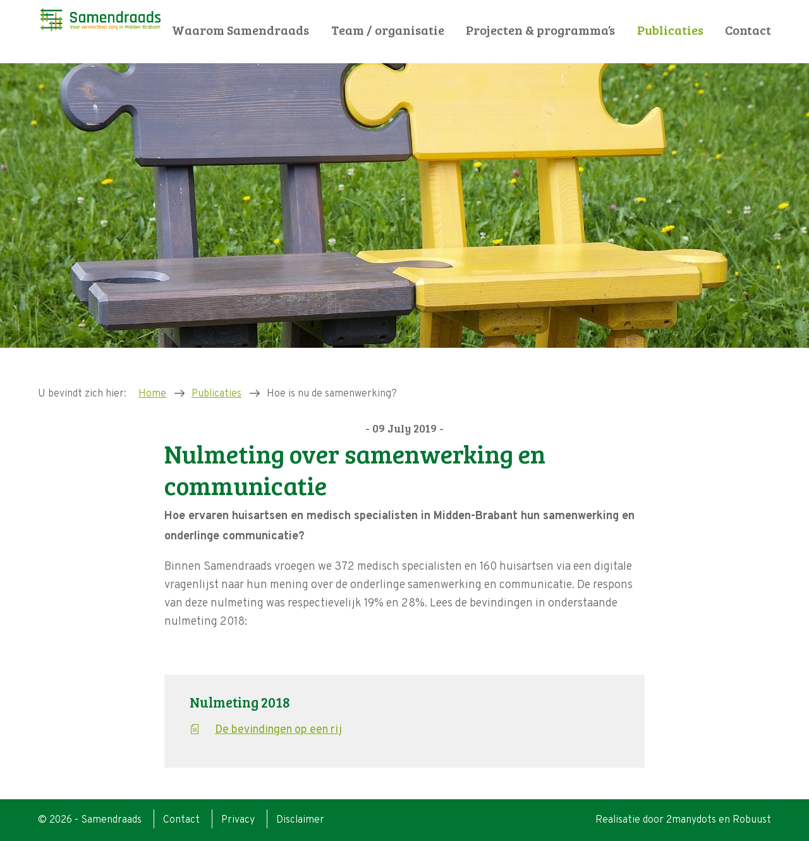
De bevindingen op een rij (278, 730)
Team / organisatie (387, 30)
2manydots (691, 820)
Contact (748, 30)
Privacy (238, 820)
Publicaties (670, 30)
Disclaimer (300, 820)
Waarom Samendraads (240, 30)
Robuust (752, 820)
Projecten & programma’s (540, 30)
